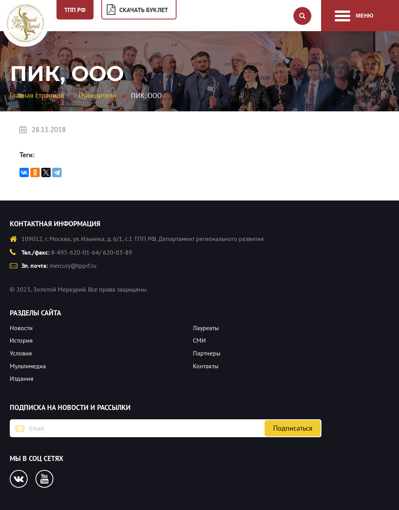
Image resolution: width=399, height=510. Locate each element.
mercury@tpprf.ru (73, 265)
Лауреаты (206, 328)
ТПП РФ (75, 10)
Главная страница (37, 95)
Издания (22, 378)
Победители (97, 95)
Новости (21, 328)
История (21, 340)
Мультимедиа (28, 366)
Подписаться (292, 428)
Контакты (206, 366)
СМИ (199, 340)
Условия (21, 353)
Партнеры (207, 353)
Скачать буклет (143, 10)
